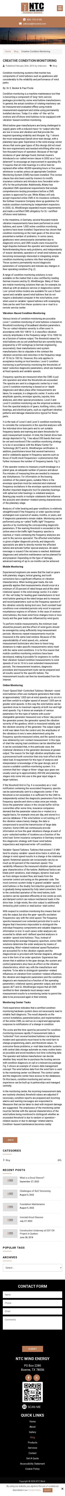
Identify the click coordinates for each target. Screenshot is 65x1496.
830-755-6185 (34, 19)
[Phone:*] (32, 1303)
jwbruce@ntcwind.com (34, 23)
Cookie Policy (34, 1490)
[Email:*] (32, 1311)
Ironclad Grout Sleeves (31, 1217)
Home (8, 51)
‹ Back (10, 1140)
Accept (47, 1490)
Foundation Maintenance (32, 1204)
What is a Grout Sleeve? (32, 1177)
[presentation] (32, 1338)
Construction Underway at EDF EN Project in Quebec (37, 1232)
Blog (16, 51)
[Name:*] (32, 1294)
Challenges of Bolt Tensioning (35, 1191)
